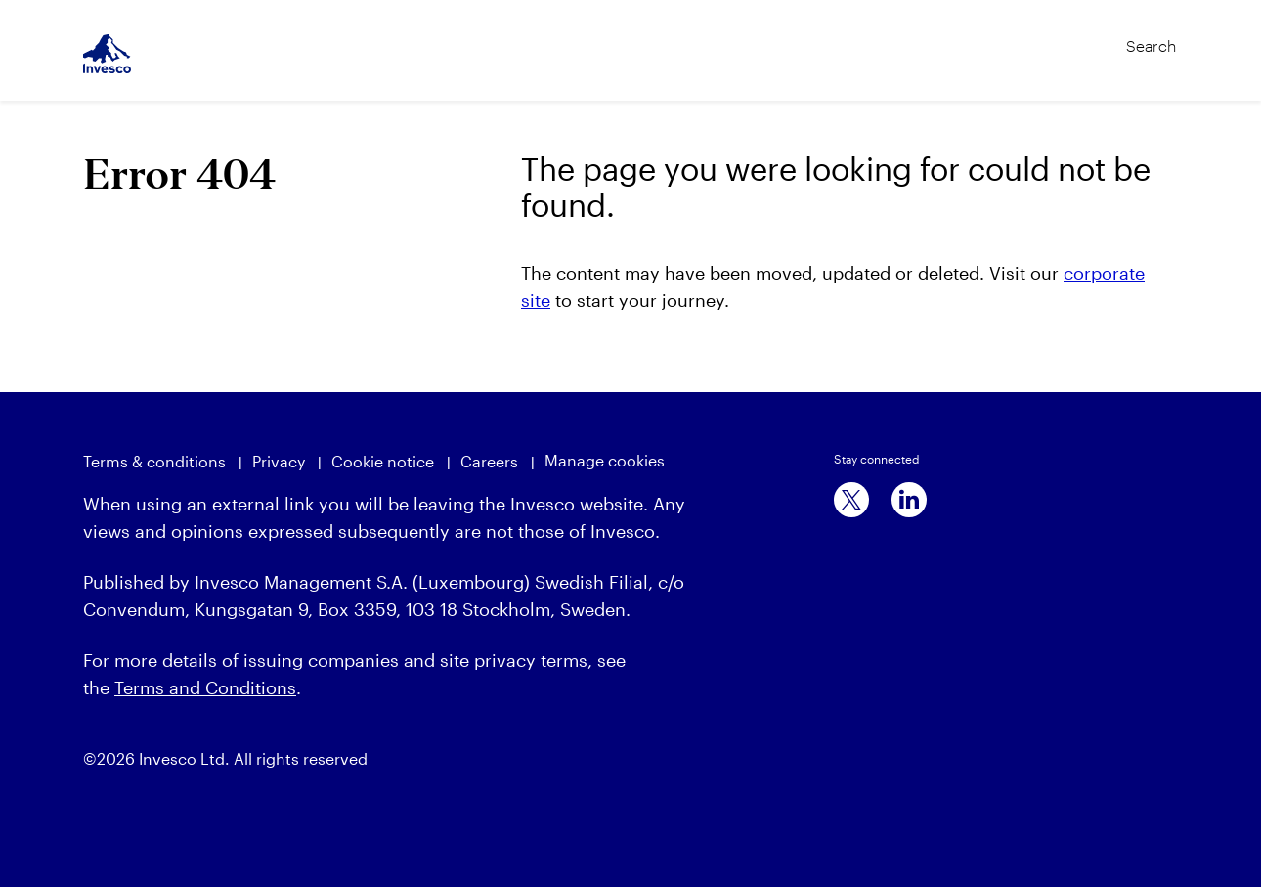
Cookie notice (382, 461)
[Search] (1110, 37)
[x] (851, 499)
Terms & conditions (154, 461)
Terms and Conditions (205, 687)
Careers (489, 461)
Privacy (278, 461)
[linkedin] (909, 499)
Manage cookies (604, 460)
